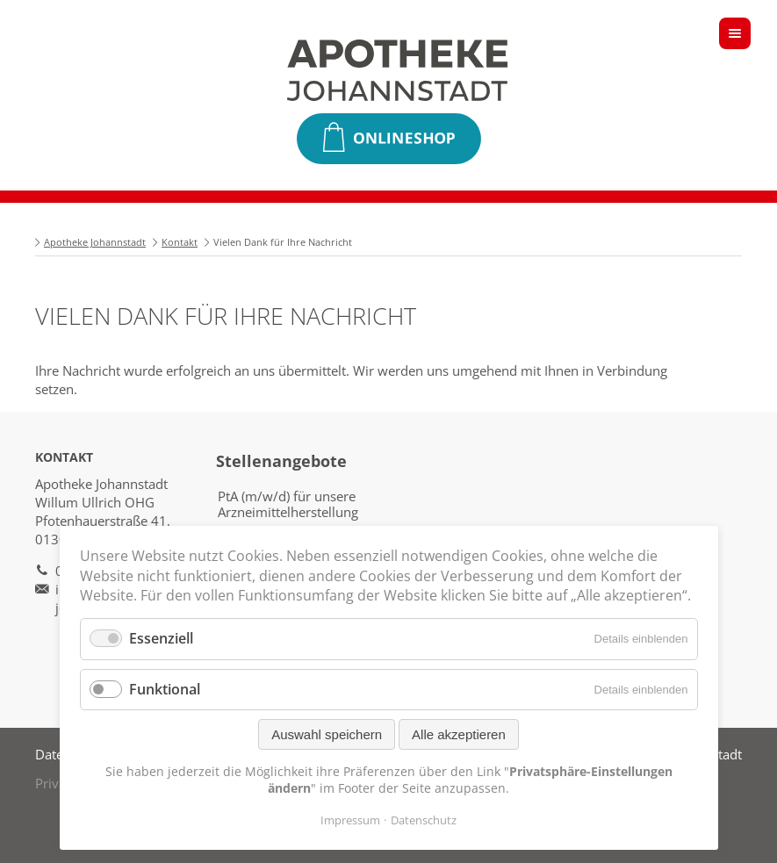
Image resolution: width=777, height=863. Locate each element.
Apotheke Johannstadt (95, 241)
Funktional (164, 689)
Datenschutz (424, 820)
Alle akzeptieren (459, 734)
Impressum (350, 820)
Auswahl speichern (326, 734)
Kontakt (180, 241)
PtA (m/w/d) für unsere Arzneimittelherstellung (288, 504)
